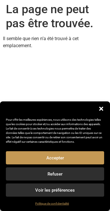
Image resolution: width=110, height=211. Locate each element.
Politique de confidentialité (52, 203)
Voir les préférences (55, 190)
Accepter (55, 158)
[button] (101, 109)
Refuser (55, 174)
